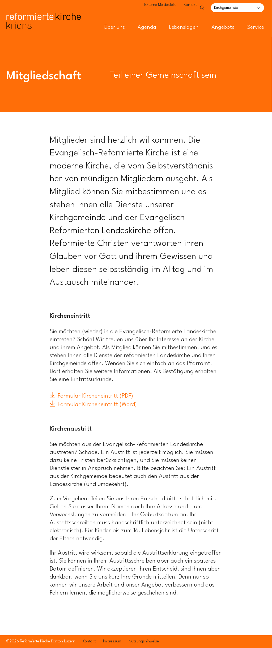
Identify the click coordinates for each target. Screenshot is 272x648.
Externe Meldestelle (150, 8)
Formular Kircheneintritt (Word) (97, 404)
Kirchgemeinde (226, 8)
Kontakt (180, 8)
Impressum (112, 641)
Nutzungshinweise (144, 641)
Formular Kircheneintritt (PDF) (95, 396)
